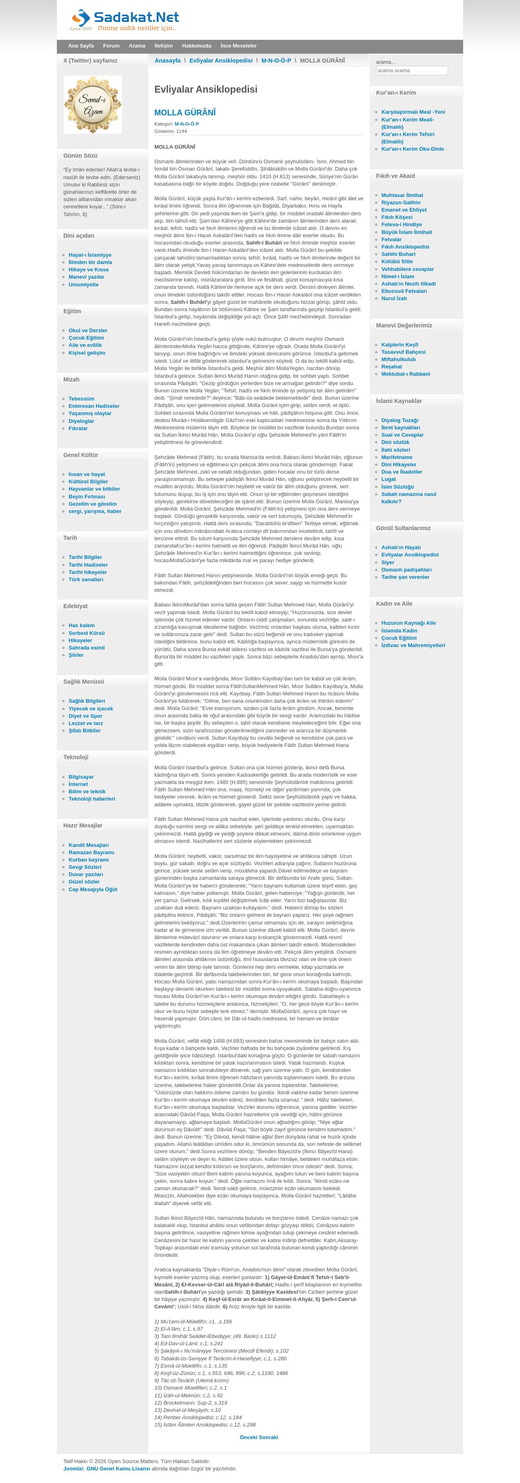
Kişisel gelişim (87, 353)
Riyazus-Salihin (400, 202)
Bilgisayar (81, 777)
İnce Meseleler (239, 46)
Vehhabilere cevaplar (407, 269)
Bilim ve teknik (87, 791)
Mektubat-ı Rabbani (405, 374)
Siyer (387, 562)
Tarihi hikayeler (88, 572)
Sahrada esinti (87, 648)
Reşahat (391, 367)
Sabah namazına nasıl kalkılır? (408, 497)
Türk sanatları (86, 579)
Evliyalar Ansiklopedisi (221, 60)
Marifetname (397, 457)
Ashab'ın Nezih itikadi (408, 284)
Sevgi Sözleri (85, 867)
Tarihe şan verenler (405, 577)
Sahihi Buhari (398, 254)
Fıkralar (78, 428)
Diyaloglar (81, 421)
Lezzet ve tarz (86, 723)
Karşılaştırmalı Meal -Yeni (413, 112)
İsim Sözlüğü (397, 487)
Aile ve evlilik (85, 345)
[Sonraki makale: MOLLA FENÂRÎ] (268, 1437)
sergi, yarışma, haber (95, 511)
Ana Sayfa (81, 46)
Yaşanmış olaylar (90, 413)
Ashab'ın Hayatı (401, 547)
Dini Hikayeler (398, 464)
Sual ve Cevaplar (402, 435)
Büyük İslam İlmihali (406, 232)
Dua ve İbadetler (401, 472)
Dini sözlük (395, 442)
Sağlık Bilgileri (87, 701)
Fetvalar (391, 239)
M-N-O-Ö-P (276, 60)
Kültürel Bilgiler (88, 481)
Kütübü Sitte (397, 261)
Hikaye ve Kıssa (88, 269)
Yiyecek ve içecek (91, 709)
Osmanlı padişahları (406, 570)
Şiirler (76, 655)
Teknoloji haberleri (92, 799)
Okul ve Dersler (88, 330)
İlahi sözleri (395, 450)
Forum (111, 46)
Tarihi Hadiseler (88, 565)
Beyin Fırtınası (87, 497)
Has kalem (82, 625)
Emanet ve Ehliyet (404, 210)
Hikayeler (80, 640)
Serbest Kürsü (87, 633)
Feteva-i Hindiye (401, 224)
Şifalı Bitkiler (85, 730)
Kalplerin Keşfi (399, 345)
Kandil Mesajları (89, 845)
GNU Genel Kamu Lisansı (118, 1469)
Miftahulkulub (398, 359)
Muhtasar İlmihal (402, 195)
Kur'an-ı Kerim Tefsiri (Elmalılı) (408, 138)
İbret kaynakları (400, 427)
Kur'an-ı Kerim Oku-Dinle (412, 149)
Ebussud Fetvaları (404, 291)
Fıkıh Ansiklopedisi (405, 247)
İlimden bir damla (90, 262)
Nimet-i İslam (397, 276)
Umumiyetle (84, 284)
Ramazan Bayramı (91, 852)
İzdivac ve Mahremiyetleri (413, 645)
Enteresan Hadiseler (94, 406)
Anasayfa (168, 60)
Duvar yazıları (86, 874)
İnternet (78, 784)
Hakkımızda (197, 46)
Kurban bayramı (89, 860)
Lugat (388, 479)
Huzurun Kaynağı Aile (408, 623)
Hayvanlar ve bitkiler (94, 489)
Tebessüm (81, 399)
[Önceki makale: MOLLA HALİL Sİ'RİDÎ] (249, 1437)
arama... (386, 62)
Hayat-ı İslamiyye (90, 255)
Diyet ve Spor (85, 716)
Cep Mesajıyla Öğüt (93, 889)
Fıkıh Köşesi (397, 217)
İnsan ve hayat (87, 474)
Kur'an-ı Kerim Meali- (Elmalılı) (407, 123)
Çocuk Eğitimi (86, 338)
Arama (137, 46)
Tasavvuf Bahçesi (403, 352)
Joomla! (73, 1469)
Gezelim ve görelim (93, 504)
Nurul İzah (394, 298)
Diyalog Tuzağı (399, 420)
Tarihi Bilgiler (85, 557)
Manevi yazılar (86, 277)
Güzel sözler (84, 882)
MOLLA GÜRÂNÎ (185, 112)
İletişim (164, 46)
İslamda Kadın (399, 631)
